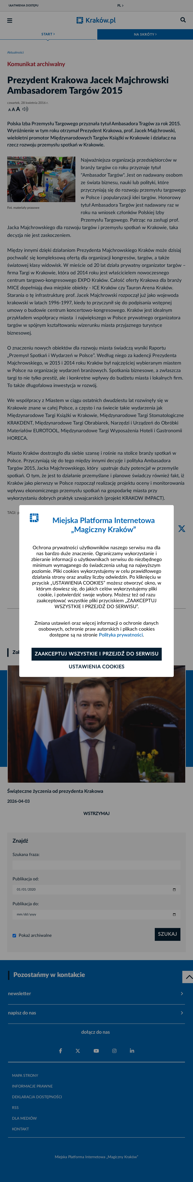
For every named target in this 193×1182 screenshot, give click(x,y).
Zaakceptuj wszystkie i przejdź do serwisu (97, 654)
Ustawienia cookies (97, 667)
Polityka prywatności (121, 635)
